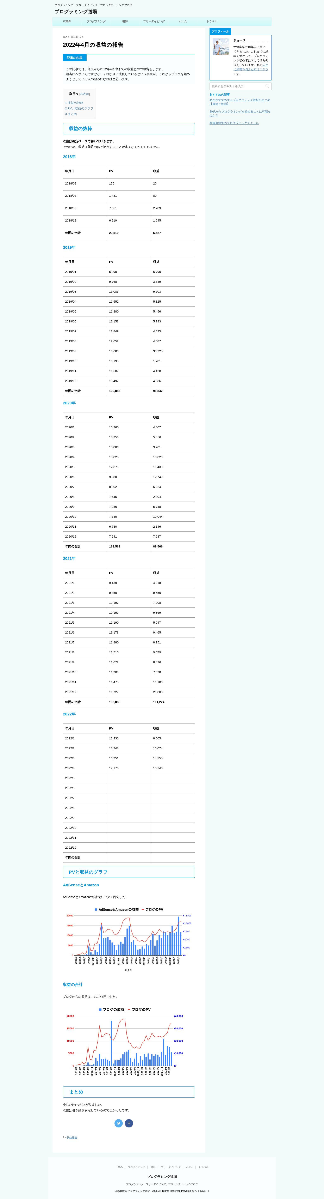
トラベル (211, 21)
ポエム (183, 21)
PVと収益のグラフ (79, 108)
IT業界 (67, 21)
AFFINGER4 (202, 1190)
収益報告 (72, 1137)
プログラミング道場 (76, 11)
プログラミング (96, 21)
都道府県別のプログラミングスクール (234, 123)
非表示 (84, 94)
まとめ (71, 114)
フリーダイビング (154, 21)
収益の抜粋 (74, 102)
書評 (125, 21)
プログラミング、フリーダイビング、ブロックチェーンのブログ (162, 1184)
